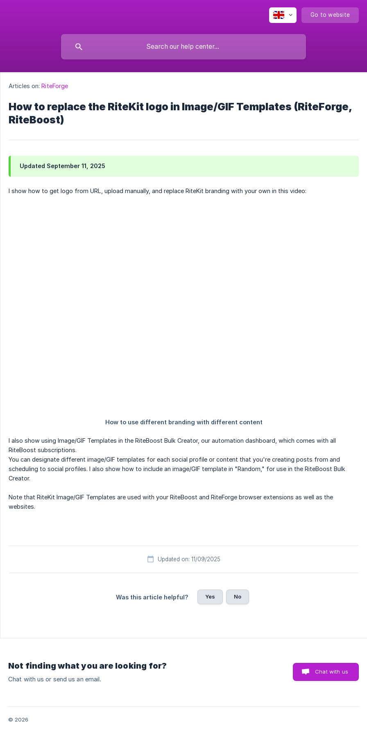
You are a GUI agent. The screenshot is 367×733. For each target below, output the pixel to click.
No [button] (237, 596)
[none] (283, 15)
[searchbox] (183, 46)
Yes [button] (210, 596)
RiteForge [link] (54, 85)
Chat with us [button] (331, 671)
